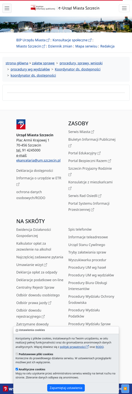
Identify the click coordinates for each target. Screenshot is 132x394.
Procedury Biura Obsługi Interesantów (87, 285)
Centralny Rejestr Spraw (35, 287)
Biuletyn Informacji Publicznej (92, 142)
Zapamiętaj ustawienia (66, 388)
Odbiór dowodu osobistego (38, 295)
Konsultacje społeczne (72, 40)
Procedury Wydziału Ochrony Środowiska (91, 299)
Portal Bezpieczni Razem (89, 161)
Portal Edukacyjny (84, 153)
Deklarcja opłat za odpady (36, 272)
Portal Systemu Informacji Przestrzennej (89, 206)
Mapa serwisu (86, 46)
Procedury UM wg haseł (87, 267)
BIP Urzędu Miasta (33, 40)
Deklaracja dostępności (34, 170)
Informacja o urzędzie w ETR (38, 181)
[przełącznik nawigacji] (124, 8)
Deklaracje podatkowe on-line (39, 280)
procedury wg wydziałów (30, 69)
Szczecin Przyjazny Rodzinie (90, 171)
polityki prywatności (74, 347)
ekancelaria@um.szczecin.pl (38, 160)
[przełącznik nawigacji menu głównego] (7, 8)
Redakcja (107, 46)
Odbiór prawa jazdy (33, 303)
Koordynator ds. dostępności (78, 69)
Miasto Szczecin (30, 46)
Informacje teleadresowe (88, 237)
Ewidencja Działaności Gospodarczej (33, 232)
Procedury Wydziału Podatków (84, 313)
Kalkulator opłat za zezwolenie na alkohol (33, 246)
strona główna (17, 63)
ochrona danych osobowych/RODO (30, 195)
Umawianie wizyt (31, 265)
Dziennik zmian (60, 46)
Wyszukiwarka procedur (87, 260)
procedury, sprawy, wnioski (81, 63)
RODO (99, 347)
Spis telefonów (80, 229)
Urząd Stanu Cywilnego (86, 244)
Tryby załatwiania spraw (87, 252)
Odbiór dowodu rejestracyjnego (30, 313)
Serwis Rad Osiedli (85, 196)
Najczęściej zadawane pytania (39, 257)
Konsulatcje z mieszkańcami (90, 185)
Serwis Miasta (81, 132)
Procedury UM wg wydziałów (91, 275)
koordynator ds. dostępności (33, 75)
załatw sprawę (43, 63)
